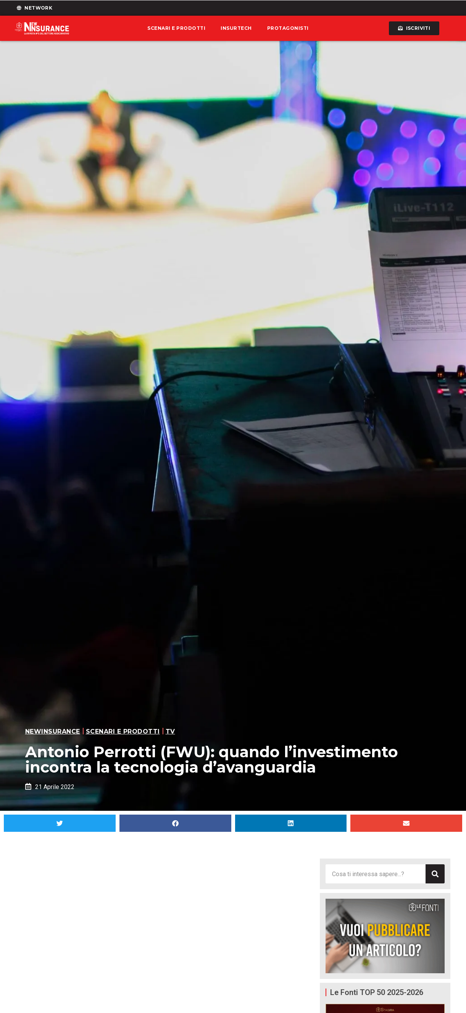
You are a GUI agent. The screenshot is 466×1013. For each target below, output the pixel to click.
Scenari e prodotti (176, 28)
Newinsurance (52, 731)
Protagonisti (288, 28)
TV (170, 731)
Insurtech (236, 28)
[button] (60, 823)
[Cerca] (435, 873)
